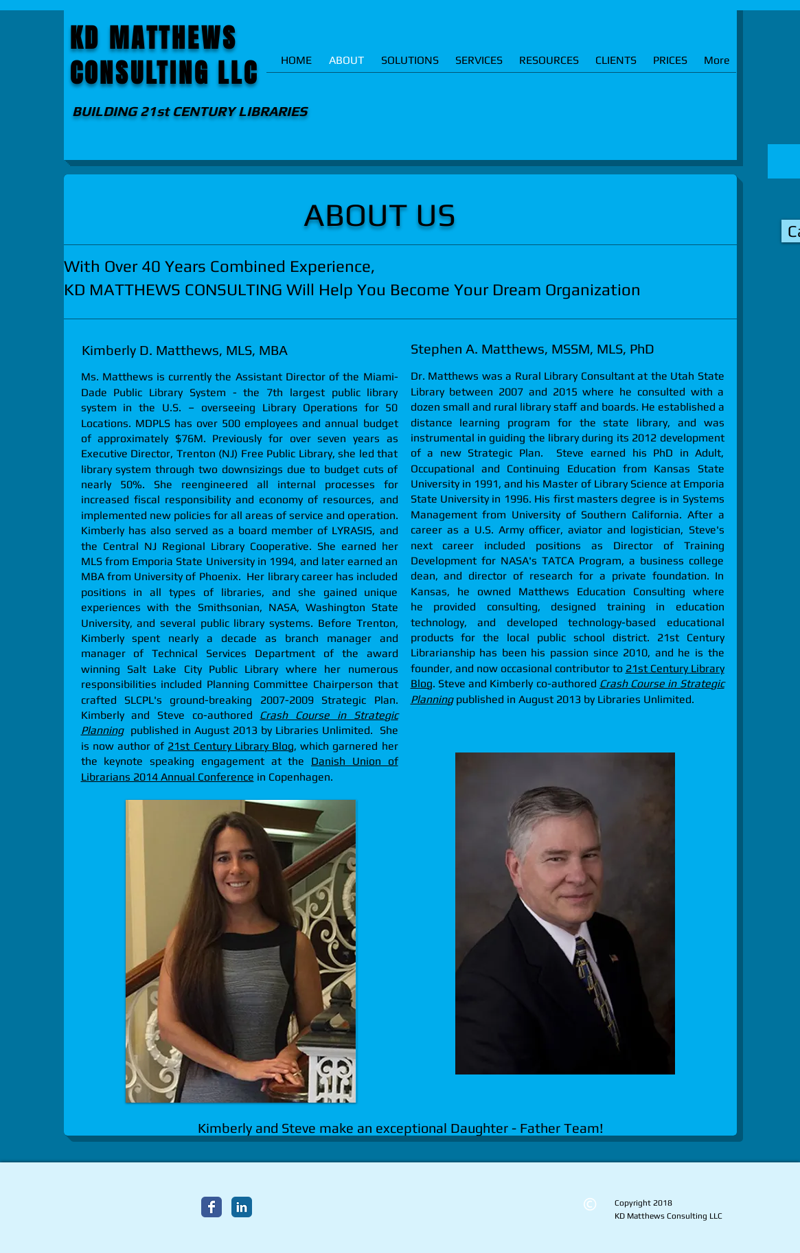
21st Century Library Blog (231, 745)
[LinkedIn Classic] (241, 1207)
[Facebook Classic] (211, 1207)
